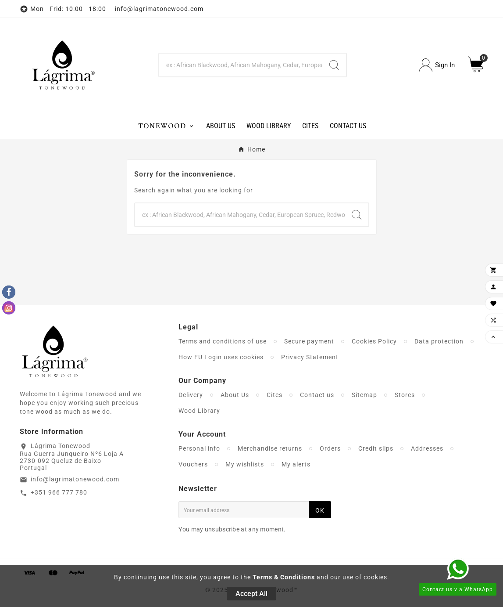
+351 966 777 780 (59, 492)
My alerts (296, 464)
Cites (274, 394)
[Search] (240, 65)
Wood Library (199, 410)
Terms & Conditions (284, 577)
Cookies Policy (374, 341)
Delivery (190, 394)
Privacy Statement (310, 357)
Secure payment (309, 341)
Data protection (439, 341)
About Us (235, 394)
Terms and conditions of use (222, 341)
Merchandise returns (270, 448)
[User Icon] (437, 65)
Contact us (317, 394)
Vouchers (193, 464)
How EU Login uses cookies (221, 357)
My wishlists (244, 464)
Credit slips (375, 448)
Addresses (427, 448)
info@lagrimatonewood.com (75, 479)
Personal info (199, 448)
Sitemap (364, 394)
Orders (330, 448)
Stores (405, 394)
